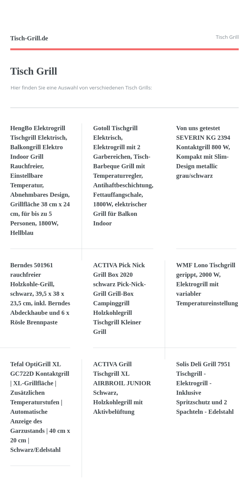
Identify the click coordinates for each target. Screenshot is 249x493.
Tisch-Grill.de (29, 38)
